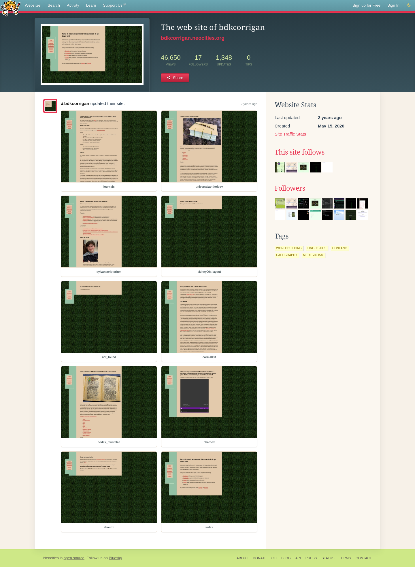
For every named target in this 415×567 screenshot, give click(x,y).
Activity (73, 5)
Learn (91, 5)
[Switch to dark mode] (409, 5)
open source (74, 558)
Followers (290, 188)
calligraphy (286, 255)
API (298, 558)
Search (54, 5)
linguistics (317, 248)
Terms (345, 558)
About (242, 558)
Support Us (114, 5)
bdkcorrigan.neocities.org (193, 38)
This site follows (300, 152)
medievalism (313, 255)
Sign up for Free (366, 5)
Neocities (51, 558)
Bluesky (115, 558)
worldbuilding (289, 248)
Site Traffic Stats (290, 134)
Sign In (393, 5)
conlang (339, 248)
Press (311, 558)
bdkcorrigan (75, 103)
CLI (274, 558)
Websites (33, 5)
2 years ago (249, 104)
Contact (364, 558)
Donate (260, 558)
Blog (286, 558)
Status (328, 558)
